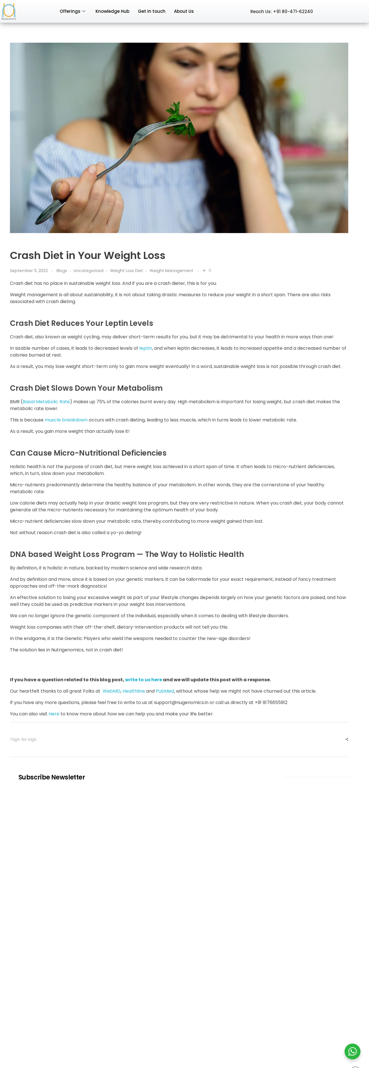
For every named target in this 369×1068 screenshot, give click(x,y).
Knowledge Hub (112, 11)
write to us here (143, 679)
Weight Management (171, 270)
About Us (184, 11)
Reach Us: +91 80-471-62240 (281, 12)
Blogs (62, 270)
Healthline (134, 691)
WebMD (112, 691)
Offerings (72, 11)
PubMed (165, 691)
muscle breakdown (66, 420)
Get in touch (151, 11)
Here (54, 714)
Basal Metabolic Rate (46, 401)
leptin (145, 348)
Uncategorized (88, 270)
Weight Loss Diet (126, 270)
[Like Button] (204, 270)
